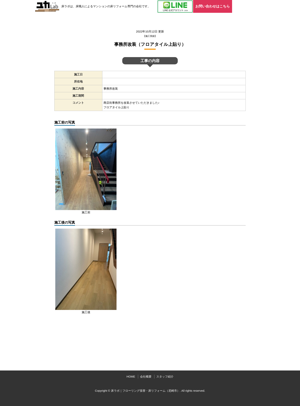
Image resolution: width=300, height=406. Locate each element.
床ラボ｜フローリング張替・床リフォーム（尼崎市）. (146, 390)
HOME (130, 376)
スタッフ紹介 (165, 376)
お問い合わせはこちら (212, 6)
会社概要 (146, 376)
